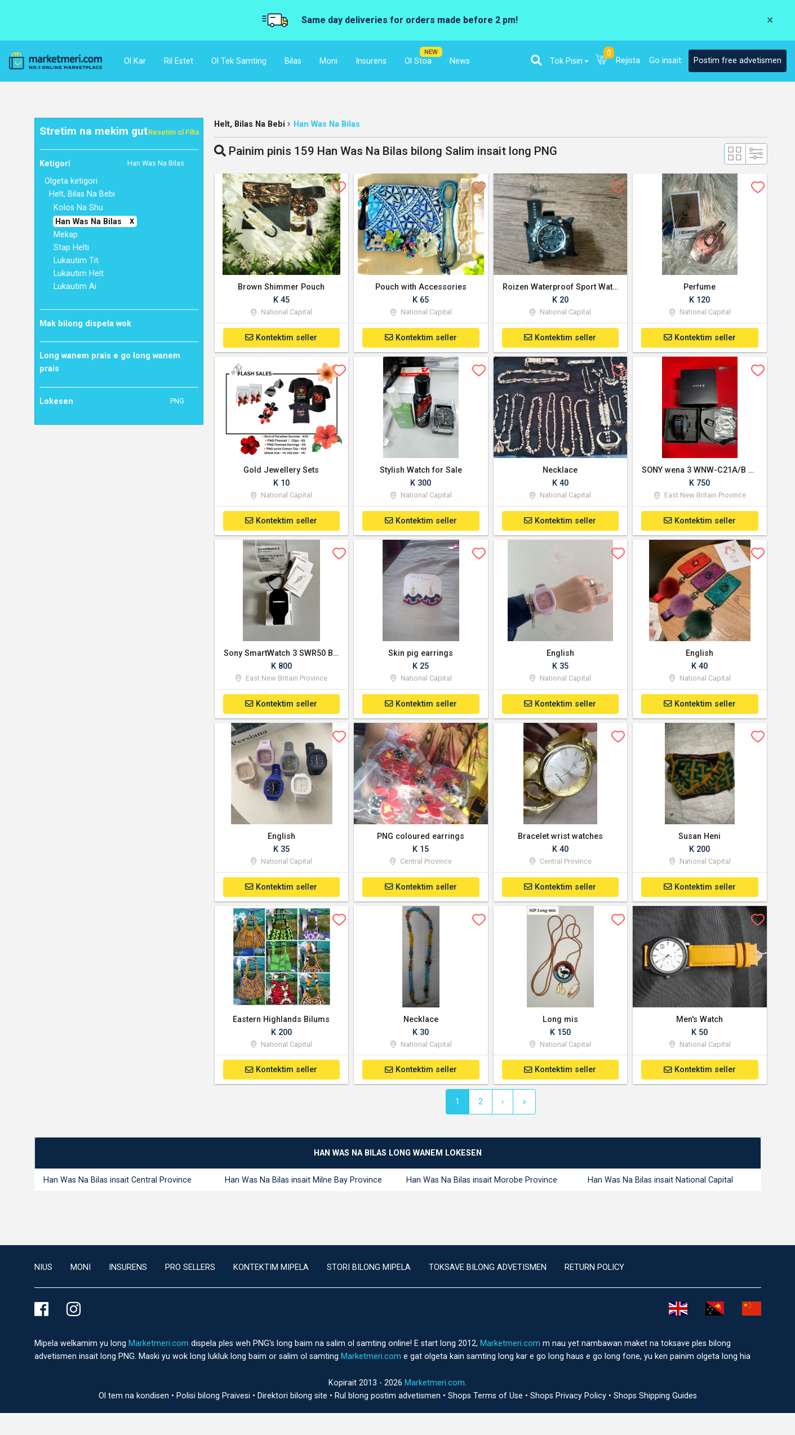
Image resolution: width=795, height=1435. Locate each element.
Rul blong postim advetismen (389, 1399)
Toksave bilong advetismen (488, 1271)
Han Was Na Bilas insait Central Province (117, 1184)
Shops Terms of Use (486, 1399)
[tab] (397, 1157)
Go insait (665, 60)
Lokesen (111, 401)
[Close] (770, 20)
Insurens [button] (371, 61)
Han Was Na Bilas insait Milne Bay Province (303, 1184)
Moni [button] (328, 61)
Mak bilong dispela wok (85, 323)
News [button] (460, 61)
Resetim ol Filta (173, 132)
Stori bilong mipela (369, 1271)
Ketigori (111, 163)
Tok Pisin (566, 61)
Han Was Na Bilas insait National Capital (660, 1184)
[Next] (502, 1105)
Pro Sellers (190, 1271)
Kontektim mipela (271, 1271)
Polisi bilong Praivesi (214, 1399)
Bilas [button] (293, 61)
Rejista (628, 60)
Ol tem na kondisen (135, 1399)
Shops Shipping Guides (655, 1399)
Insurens (128, 1271)
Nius (43, 1271)
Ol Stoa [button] (418, 61)
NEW (431, 52)
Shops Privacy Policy (569, 1399)
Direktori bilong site (293, 1399)
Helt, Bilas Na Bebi (249, 124)
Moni (80, 1271)
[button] (536, 60)
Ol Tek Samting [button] (239, 61)
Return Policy (594, 1271)
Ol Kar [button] (135, 61)
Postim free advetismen (737, 60)
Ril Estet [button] (178, 61)
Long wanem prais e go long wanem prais (109, 362)
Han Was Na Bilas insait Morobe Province (481, 1184)
